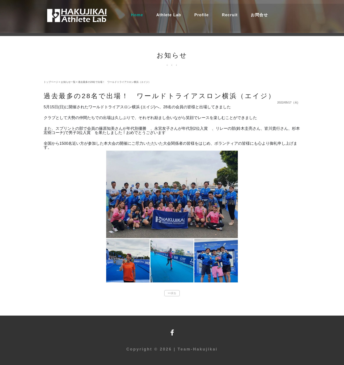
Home (137, 15)
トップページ (51, 82)
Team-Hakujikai (198, 349)
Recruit (230, 15)
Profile (201, 15)
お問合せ (259, 15)
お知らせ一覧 (68, 82)
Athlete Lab (168, 15)
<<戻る (172, 293)
